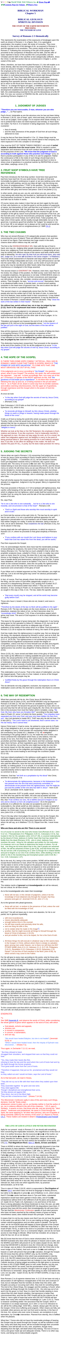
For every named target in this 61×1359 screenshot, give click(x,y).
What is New (32, 5)
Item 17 (31, 1143)
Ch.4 (10, 1191)
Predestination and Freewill (47, 1117)
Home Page (44, 2)
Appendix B (13, 1020)
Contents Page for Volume (15, 5)
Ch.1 (48, 226)
